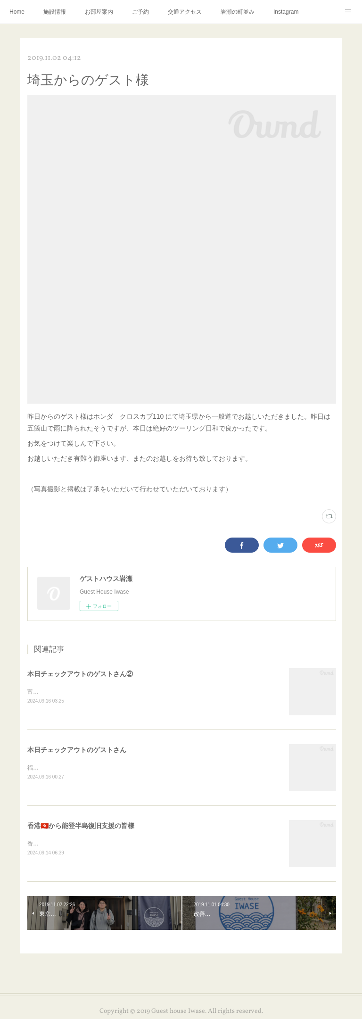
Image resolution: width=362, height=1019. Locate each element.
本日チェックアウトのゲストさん (76, 750)
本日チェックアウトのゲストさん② (80, 674)
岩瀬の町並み (238, 11)
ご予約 (140, 11)
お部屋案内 (99, 11)
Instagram (285, 11)
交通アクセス (185, 11)
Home (17, 11)
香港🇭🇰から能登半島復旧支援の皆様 (80, 826)
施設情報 (54, 11)
